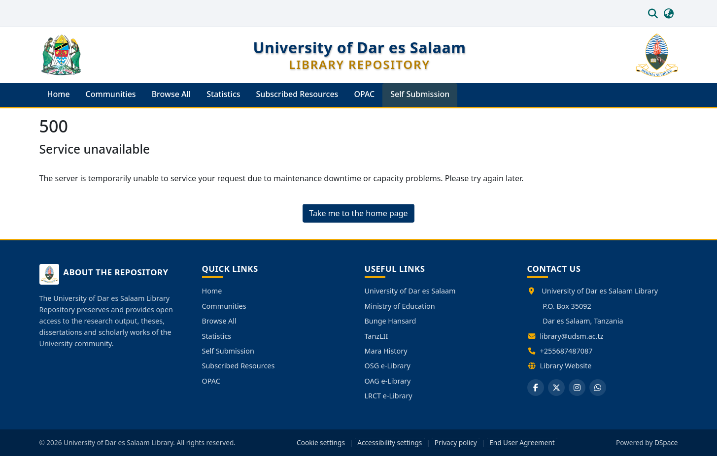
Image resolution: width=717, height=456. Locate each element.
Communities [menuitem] (111, 94)
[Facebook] (535, 387)
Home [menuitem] (58, 94)
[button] (653, 13)
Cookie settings (321, 442)
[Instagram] (577, 387)
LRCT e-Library (388, 395)
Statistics (217, 336)
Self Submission (228, 351)
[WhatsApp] (597, 387)
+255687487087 (566, 351)
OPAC (211, 381)
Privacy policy (456, 442)
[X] (556, 387)
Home (212, 290)
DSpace (666, 442)
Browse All (219, 321)
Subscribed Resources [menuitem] (297, 94)
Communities (224, 306)
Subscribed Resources (238, 365)
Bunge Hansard (390, 321)
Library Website (566, 365)
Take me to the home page (358, 213)
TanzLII (376, 336)
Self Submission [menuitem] (419, 94)
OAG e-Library (388, 381)
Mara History (386, 351)
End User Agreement (522, 442)
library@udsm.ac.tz (572, 336)
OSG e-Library (387, 365)
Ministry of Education (400, 306)
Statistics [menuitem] (223, 94)
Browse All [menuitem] (171, 94)
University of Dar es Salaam (410, 290)
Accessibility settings (389, 442)
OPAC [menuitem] (364, 94)
